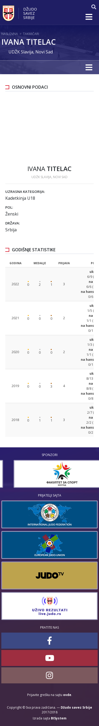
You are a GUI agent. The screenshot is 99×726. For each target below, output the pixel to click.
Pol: (9, 207)
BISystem (59, 718)
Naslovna (9, 34)
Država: (12, 223)
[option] (49, 474)
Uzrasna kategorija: (25, 191)
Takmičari (31, 34)
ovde (67, 695)
